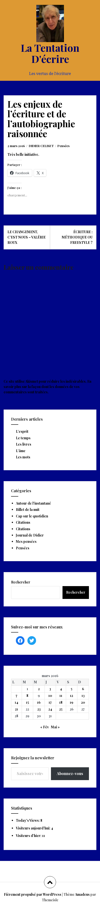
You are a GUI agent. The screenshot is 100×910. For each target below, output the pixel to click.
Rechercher (20, 582)
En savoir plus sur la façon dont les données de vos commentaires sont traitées (47, 387)
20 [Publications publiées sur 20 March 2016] (83, 702)
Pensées (63, 146)
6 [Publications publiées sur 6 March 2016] (83, 688)
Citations (23, 522)
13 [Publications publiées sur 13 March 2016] (83, 695)
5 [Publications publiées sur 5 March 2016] (71, 688)
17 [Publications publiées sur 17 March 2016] (50, 702)
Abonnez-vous (70, 773)
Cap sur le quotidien (32, 516)
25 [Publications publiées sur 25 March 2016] (60, 709)
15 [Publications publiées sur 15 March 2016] (27, 702)
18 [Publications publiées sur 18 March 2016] (60, 702)
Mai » (55, 727)
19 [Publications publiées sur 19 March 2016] (71, 702)
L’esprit (22, 431)
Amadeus (82, 894)
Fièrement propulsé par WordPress (32, 894)
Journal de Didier (30, 535)
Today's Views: (28, 820)
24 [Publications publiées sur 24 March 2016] (50, 709)
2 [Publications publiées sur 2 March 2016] (39, 688)
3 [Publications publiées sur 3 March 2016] (50, 688)
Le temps (23, 438)
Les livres (23, 444)
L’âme (20, 450)
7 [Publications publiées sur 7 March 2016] (16, 695)
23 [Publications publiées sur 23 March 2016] (39, 709)
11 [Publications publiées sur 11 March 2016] (60, 695)
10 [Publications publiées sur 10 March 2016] (50, 695)
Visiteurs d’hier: (29, 835)
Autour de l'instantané (33, 503)
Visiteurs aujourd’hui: (33, 828)
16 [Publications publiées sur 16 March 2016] (39, 702)
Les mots (23, 457)
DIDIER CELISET (41, 146)
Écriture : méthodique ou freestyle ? (77, 237)
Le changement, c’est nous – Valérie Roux (26, 237)
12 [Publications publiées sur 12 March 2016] (71, 695)
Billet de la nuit (27, 509)
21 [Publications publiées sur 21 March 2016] (16, 709)
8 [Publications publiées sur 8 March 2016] (27, 695)
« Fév (44, 727)
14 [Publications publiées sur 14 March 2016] (16, 702)
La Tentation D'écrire (50, 53)
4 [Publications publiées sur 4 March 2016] (61, 688)
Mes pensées (26, 541)
